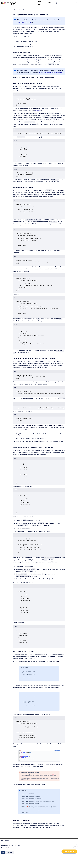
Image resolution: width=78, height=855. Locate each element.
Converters (25, 9)
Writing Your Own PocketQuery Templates (50, 72)
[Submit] (56, 3)
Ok (3, 852)
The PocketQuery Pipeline (31, 60)
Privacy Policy (5, 847)
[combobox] (66, 3)
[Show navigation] (75, 846)
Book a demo (49, 3)
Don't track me (9, 852)
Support (28, 3)
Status (34, 3)
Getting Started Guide (25, 22)
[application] (69, 852)
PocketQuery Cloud (17, 9)
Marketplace (21, 3)
